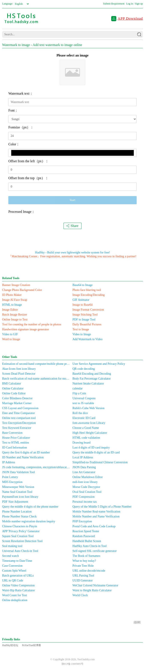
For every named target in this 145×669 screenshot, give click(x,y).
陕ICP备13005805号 (73, 663)
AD (137, 622)
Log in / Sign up (134, 3)
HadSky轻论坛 (10, 645)
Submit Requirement (113, 3)
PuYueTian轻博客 (31, 645)
